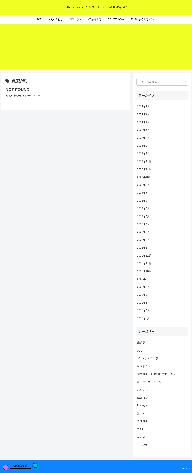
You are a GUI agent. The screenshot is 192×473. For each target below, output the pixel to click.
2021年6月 (143, 302)
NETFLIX (142, 397)
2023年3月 (143, 137)
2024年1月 (143, 122)
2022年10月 (144, 177)
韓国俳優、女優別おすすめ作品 (156, 374)
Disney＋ (142, 405)
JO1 (139, 350)
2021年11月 (144, 263)
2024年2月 (143, 114)
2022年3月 (143, 232)
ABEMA (142, 436)
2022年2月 (143, 239)
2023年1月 (143, 153)
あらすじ (142, 389)
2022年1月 (143, 247)
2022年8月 (143, 192)
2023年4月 (143, 130)
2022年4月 (143, 224)
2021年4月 (143, 318)
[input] (162, 82)
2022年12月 (144, 161)
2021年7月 (143, 294)
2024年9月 (143, 106)
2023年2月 (143, 145)
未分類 (141, 342)
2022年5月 (143, 216)
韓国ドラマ (144, 366)
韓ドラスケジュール (149, 381)
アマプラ (142, 444)
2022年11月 (144, 169)
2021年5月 (143, 310)
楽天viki (141, 413)
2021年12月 (144, 255)
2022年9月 (143, 184)
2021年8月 (143, 286)
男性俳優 (142, 421)
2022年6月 (143, 208)
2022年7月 (143, 200)
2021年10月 (144, 271)
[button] (185, 82)
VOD (140, 429)
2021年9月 (143, 279)
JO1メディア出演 (147, 358)
